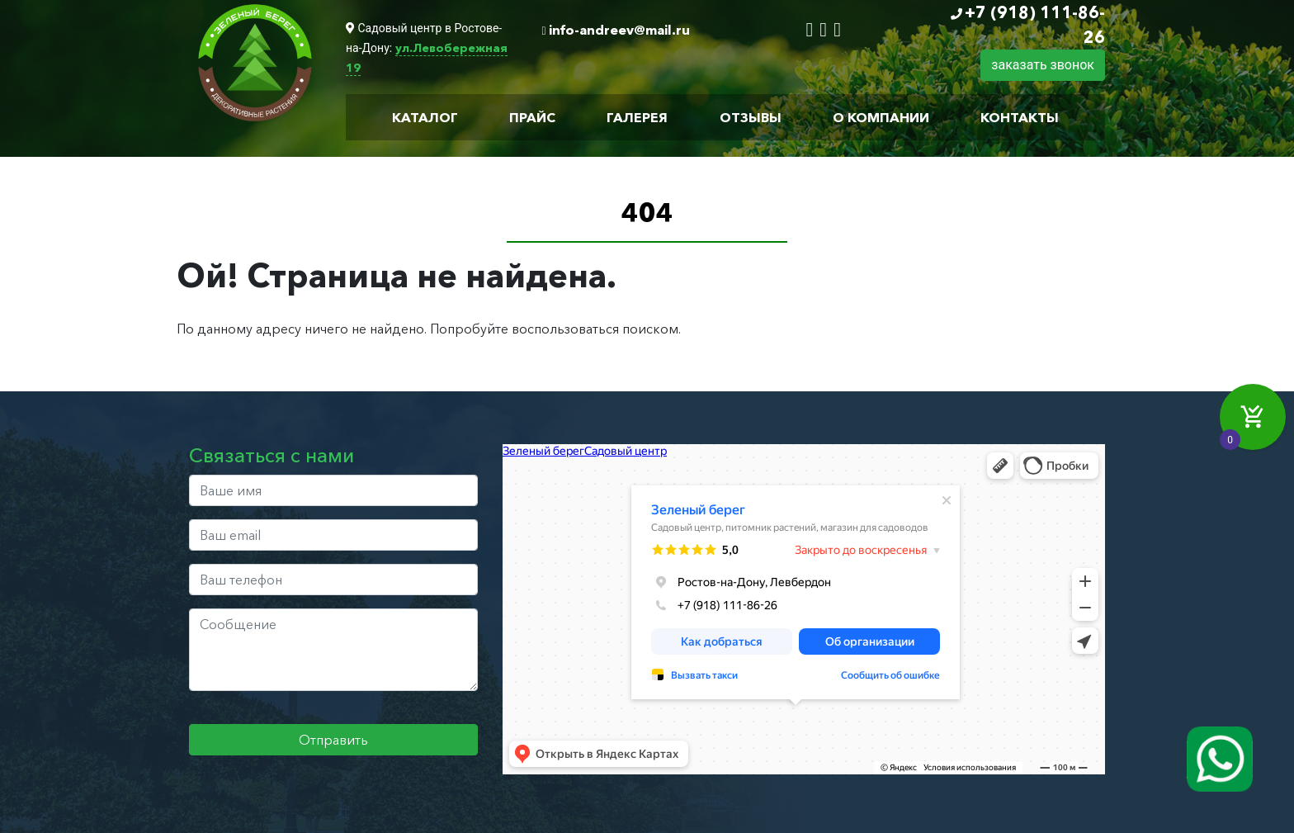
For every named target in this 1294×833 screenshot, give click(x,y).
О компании (881, 117)
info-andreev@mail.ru (619, 29)
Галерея (637, 117)
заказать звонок (1042, 65)
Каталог (425, 117)
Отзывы (751, 117)
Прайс (532, 117)
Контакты (1019, 117)
